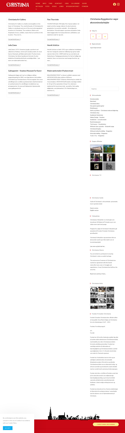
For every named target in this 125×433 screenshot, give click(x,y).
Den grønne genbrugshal (97, 106)
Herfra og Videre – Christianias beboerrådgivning (104, 110)
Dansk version (94, 208)
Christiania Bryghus (95, 129)
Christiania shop (94, 113)
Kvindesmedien (94, 99)
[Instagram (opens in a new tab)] (118, 3)
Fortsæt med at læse (14, 39)
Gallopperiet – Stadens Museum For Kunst (25, 71)
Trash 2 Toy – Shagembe (97, 135)
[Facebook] (93, 36)
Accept (8, 428)
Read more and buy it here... (98, 274)
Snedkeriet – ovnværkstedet (98, 119)
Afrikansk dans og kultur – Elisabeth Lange (102, 126)
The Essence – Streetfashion (98, 124)
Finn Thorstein (53, 19)
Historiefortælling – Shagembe (98, 133)
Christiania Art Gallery (17, 19)
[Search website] (36, 9)
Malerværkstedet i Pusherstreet (60, 71)
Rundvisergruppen (95, 122)
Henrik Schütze (53, 45)
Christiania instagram (106, 424)
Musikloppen (94, 108)
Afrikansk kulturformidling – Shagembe (101, 131)
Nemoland (93, 101)
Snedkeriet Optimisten (96, 115)
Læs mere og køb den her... (97, 246)
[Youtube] (105, 36)
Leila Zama (12, 45)
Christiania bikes (95, 103)
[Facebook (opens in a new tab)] (114, 3)
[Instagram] (99, 36)
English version (94, 210)
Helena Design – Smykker (97, 117)
